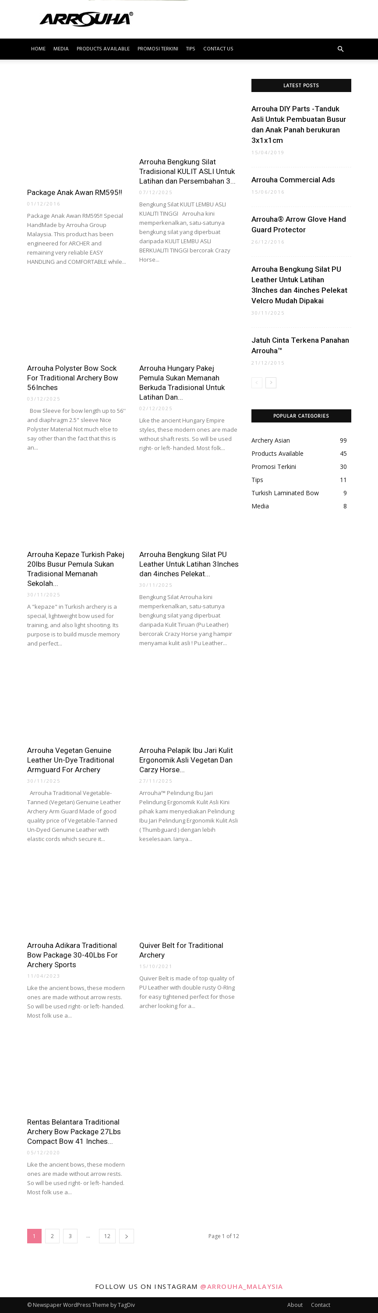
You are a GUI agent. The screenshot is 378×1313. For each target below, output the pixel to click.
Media (61, 49)
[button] (340, 49)
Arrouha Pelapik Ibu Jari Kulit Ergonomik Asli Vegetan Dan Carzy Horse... (186, 760)
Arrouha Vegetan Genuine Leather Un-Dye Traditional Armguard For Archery (70, 760)
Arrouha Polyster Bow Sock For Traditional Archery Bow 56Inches (72, 378)
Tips (190, 49)
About (295, 1305)
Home (38, 49)
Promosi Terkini (158, 49)
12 (107, 1236)
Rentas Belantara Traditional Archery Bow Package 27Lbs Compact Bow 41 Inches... (74, 1132)
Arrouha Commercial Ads (294, 179)
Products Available (103, 49)
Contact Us (218, 49)
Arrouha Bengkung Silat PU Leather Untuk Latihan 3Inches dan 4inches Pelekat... (189, 564)
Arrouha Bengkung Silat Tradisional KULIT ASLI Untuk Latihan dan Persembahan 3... (187, 171)
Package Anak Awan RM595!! (74, 192)
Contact (320, 1305)
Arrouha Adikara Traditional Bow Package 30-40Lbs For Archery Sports (72, 955)
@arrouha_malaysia (241, 1286)
